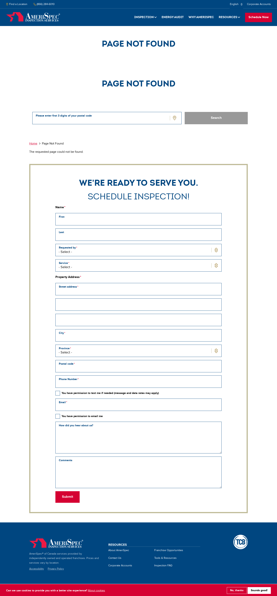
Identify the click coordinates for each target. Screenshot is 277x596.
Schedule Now (259, 17)
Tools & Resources (165, 558)
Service (63, 263)
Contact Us (114, 558)
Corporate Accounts (259, 4)
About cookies (96, 589)
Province (64, 348)
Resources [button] (228, 17)
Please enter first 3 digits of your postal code (64, 115)
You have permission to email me (82, 416)
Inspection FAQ (163, 565)
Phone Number (68, 379)
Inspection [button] (144, 17)
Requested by (67, 247)
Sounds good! (259, 589)
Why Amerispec (201, 17)
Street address (68, 286)
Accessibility (36, 568)
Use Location (175, 118)
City (61, 333)
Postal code (66, 363)
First (61, 216)
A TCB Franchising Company (240, 536)
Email (62, 402)
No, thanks (237, 589)
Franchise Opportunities (168, 550)
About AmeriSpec (118, 550)
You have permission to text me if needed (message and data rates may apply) (110, 393)
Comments (65, 460)
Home (33, 16)
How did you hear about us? (76, 425)
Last (61, 232)
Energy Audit (173, 17)
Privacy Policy (56, 568)
